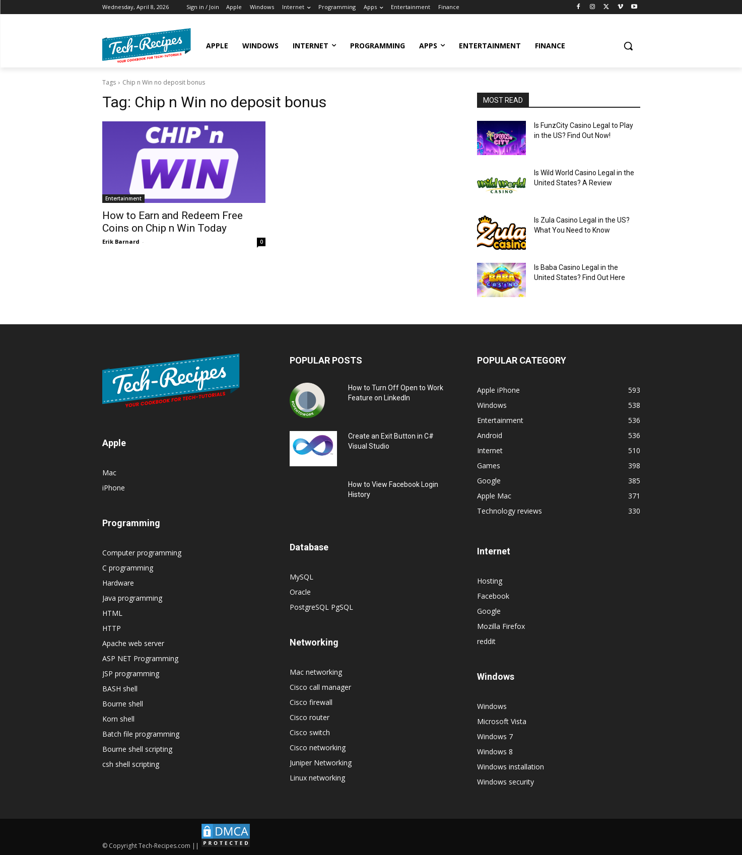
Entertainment (123, 198)
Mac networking (316, 672)
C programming (127, 568)
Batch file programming (140, 734)
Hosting (489, 581)
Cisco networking (318, 747)
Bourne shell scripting (137, 749)
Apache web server (133, 643)
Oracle (300, 592)
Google (489, 611)
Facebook (493, 596)
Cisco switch (310, 732)
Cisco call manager (320, 687)
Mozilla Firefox (501, 626)
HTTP (111, 628)
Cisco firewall (311, 702)
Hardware (118, 583)
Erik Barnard (121, 241)
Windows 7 (495, 736)
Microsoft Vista (501, 721)
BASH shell (120, 688)
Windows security (505, 782)
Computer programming (141, 552)
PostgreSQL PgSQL (321, 607)
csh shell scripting (130, 764)
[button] (628, 46)
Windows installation (510, 766)
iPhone (113, 487)
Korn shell (118, 719)
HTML (112, 613)
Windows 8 (495, 751)
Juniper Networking (321, 762)
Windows (492, 706)
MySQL (301, 577)
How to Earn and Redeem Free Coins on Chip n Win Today (172, 221)
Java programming (132, 598)
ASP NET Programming (140, 658)
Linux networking (317, 777)
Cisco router (309, 717)
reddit (486, 641)
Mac (109, 472)
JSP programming (130, 673)
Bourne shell (122, 703)
